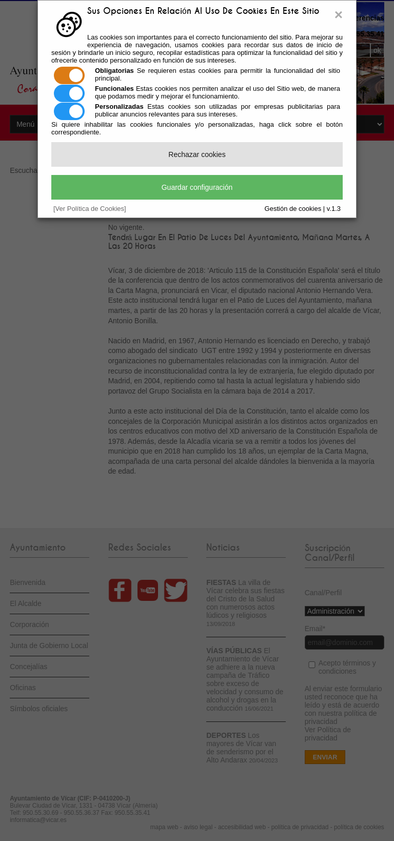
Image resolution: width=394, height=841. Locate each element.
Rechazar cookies (196, 154)
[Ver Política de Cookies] (89, 208)
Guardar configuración (197, 187)
